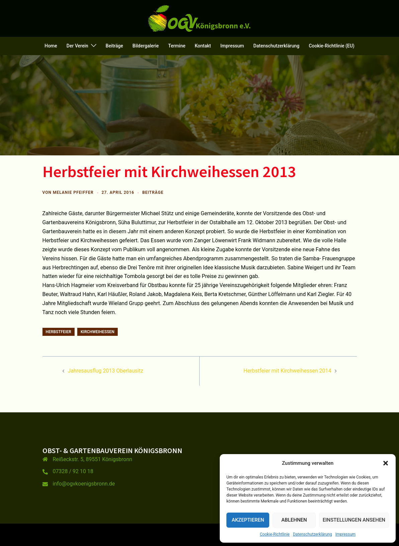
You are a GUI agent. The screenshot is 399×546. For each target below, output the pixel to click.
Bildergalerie (145, 45)
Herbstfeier (58, 331)
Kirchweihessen (97, 331)
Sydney (162, 534)
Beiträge (114, 45)
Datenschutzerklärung (312, 534)
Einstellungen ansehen (354, 520)
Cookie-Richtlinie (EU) (332, 45)
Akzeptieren (248, 520)
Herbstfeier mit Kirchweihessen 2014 (287, 371)
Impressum (345, 534)
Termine (176, 45)
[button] (385, 463)
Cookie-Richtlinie (275, 534)
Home (50, 45)
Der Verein (77, 45)
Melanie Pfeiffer (73, 192)
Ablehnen (294, 520)
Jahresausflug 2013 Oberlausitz (105, 371)
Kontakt (203, 45)
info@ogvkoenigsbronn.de (84, 484)
